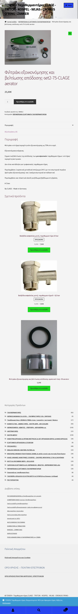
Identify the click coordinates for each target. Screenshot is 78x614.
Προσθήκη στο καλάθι (25, 102)
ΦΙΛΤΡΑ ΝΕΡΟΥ (12, 435)
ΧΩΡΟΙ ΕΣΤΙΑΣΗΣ (12, 533)
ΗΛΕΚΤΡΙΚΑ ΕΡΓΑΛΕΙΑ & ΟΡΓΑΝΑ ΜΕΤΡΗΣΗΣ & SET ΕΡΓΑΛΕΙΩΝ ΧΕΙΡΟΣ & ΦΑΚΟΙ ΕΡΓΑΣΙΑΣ (37, 439)
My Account (13, 610)
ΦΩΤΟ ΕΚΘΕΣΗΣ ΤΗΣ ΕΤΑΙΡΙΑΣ (16, 522)
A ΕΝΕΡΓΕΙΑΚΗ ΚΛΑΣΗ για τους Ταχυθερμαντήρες (21, 500)
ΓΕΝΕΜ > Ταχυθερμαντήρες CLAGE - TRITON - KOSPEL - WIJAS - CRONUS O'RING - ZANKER (30, 9)
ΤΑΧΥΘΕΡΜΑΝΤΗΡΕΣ (14, 413)
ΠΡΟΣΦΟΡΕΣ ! (12, 446)
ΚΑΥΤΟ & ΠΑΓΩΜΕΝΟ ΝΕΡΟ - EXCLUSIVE (20, 461)
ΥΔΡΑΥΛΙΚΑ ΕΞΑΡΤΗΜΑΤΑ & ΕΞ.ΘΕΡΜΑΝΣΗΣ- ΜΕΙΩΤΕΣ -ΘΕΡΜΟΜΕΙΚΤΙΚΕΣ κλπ (33, 465)
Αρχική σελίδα (12, 22)
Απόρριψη (7, 603)
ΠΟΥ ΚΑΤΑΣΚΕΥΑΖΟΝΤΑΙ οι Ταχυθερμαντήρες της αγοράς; (24, 496)
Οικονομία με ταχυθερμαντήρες (18, 472)
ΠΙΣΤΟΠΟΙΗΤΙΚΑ (13, 480)
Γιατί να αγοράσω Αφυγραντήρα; (17, 515)
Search (39, 610)
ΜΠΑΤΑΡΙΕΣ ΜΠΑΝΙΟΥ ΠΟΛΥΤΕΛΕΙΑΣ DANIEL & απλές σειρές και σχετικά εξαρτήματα (36, 454)
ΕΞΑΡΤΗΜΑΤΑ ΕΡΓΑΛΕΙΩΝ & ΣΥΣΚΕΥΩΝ (20, 443)
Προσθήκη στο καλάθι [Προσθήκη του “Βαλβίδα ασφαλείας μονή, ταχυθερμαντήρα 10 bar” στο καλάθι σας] (39, 250)
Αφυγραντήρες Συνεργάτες (15, 511)
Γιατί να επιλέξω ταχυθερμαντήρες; (17, 503)
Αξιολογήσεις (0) (11, 132)
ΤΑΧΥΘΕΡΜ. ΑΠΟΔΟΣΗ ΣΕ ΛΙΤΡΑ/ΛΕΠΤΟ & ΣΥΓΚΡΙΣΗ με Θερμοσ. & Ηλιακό (32, 476)
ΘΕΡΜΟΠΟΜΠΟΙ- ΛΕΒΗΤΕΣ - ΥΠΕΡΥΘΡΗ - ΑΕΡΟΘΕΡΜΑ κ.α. (26, 427)
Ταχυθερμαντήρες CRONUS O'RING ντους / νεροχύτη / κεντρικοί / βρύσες (32, 420)
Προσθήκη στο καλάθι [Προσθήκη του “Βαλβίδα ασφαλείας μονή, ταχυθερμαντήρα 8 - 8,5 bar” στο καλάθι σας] (39, 309)
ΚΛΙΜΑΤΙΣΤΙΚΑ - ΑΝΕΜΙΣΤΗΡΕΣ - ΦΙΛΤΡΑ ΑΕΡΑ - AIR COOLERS (27, 424)
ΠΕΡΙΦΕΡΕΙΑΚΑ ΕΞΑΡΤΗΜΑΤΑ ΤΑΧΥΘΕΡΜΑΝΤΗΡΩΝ (34, 22)
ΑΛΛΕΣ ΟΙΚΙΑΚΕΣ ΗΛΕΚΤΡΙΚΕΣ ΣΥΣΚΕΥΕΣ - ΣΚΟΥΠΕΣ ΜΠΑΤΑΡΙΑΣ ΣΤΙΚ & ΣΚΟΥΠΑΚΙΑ (35, 457)
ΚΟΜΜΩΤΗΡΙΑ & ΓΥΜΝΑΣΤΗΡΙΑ (16, 526)
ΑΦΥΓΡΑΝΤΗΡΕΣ (12, 431)
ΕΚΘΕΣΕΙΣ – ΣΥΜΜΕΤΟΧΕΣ (14, 529)
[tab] (39, 125)
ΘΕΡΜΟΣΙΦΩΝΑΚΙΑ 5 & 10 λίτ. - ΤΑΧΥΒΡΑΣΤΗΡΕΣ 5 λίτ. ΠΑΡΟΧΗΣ (29, 416)
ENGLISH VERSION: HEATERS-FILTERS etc (21, 450)
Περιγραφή (9, 125)
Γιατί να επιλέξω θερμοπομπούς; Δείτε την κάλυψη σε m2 (24, 507)
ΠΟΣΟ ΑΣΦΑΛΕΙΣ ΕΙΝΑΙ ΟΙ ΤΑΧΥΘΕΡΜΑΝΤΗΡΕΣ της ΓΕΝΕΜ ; (24, 537)
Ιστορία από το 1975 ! (13, 518)
